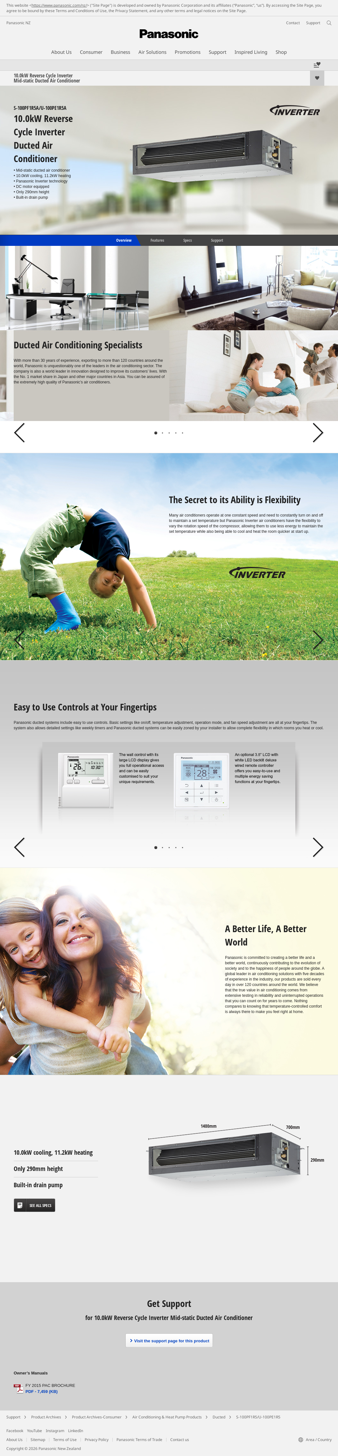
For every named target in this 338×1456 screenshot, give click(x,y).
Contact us (179, 1439)
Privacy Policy (97, 1439)
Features (157, 240)
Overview (123, 240)
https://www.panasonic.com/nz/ (59, 5)
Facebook (14, 1430)
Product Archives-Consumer (97, 1417)
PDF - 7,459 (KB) (41, 1391)
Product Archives (46, 1417)
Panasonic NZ (18, 22)
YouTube (34, 1430)
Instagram (55, 1430)
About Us (14, 1439)
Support (217, 240)
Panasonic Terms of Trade (139, 1439)
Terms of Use (65, 1439)
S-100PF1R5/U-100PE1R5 (258, 1417)
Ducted (219, 1417)
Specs (187, 240)
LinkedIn (75, 1430)
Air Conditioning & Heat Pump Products (167, 1417)
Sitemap (38, 1439)
